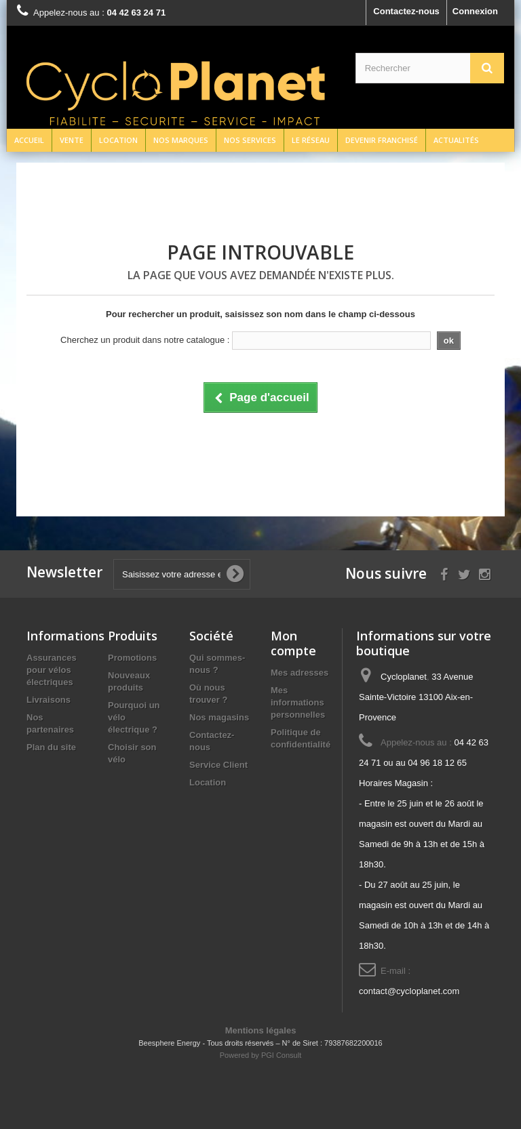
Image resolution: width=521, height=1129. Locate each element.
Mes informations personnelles (298, 702)
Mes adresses (299, 673)
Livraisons (48, 700)
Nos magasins (219, 717)
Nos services (250, 140)
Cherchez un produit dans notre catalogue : (144, 340)
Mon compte (293, 643)
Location (118, 140)
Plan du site (51, 747)
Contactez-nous (406, 11)
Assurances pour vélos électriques (51, 670)
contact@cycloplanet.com (409, 991)
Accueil (29, 140)
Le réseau (311, 140)
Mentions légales (260, 1030)
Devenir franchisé (381, 140)
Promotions (132, 658)
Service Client (218, 765)
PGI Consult (281, 1055)
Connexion (475, 11)
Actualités (456, 140)
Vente (71, 140)
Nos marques (180, 140)
